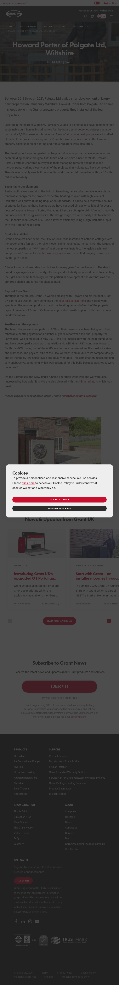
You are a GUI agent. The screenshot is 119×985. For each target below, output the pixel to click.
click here (28, 483)
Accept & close (59, 499)
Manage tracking (59, 508)
